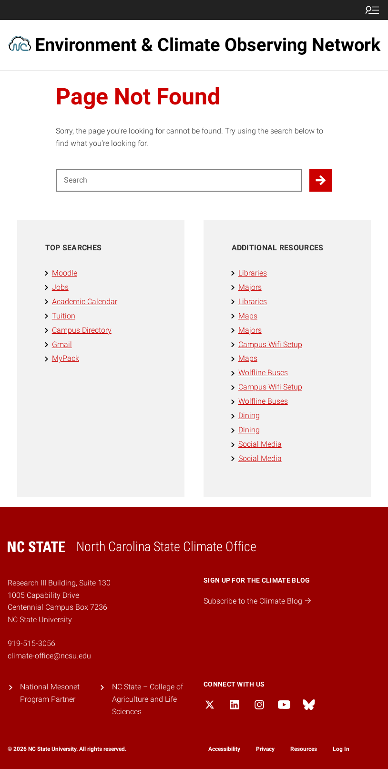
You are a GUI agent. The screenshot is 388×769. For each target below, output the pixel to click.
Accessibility (224, 749)
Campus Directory (82, 330)
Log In (341, 749)
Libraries (252, 272)
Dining (249, 415)
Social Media (260, 444)
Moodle (64, 272)
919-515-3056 (31, 643)
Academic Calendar (84, 301)
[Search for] (179, 180)
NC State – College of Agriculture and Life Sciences (147, 699)
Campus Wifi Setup (270, 344)
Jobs (60, 287)
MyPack (65, 358)
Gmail (62, 344)
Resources (303, 749)
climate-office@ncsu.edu (49, 655)
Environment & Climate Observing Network (207, 44)
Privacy (265, 749)
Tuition (63, 315)
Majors (250, 287)
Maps (247, 315)
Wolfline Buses (263, 372)
